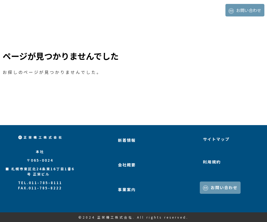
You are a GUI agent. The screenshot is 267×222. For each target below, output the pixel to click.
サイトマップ (216, 139)
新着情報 (168, 10)
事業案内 (214, 10)
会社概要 (191, 10)
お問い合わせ (245, 10)
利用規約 (212, 162)
